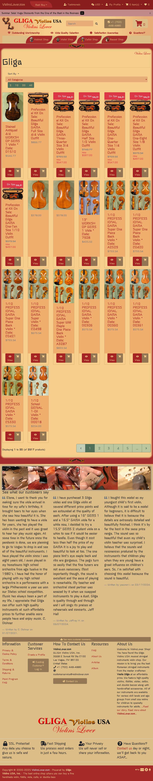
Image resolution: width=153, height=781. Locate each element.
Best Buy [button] (40, 4)
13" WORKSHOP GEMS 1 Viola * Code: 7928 (89, 228)
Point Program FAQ (10, 680)
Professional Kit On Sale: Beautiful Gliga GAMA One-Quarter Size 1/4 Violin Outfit (114, 134)
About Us (96, 656)
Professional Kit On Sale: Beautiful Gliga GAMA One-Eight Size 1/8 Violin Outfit (140, 132)
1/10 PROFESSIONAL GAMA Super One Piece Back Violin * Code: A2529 (114, 231)
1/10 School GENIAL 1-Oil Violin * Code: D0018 (37, 411)
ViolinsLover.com (13, 4)
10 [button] (16, 85)
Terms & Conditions (7, 661)
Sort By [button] (12, 73)
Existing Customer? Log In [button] (38, 665)
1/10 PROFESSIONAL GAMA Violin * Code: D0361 (140, 314)
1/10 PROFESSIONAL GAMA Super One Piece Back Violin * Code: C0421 (12, 320)
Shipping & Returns (8, 671)
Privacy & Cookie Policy (9, 652)
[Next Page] (146, 448)
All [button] (30, 85)
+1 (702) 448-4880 (115, 23)
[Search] (79, 23)
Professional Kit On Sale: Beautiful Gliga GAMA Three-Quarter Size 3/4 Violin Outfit (63, 134)
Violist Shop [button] (64, 39)
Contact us (124, 748)
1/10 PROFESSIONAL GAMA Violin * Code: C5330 (12, 411)
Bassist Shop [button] (114, 39)
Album (94, 668)
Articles (95, 662)
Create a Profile (36, 654)
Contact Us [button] (70, 681)
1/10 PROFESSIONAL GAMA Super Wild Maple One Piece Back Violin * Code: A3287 (63, 326)
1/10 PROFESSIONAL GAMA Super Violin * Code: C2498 (38, 316)
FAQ (93, 650)
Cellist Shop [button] (89, 39)
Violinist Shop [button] (39, 39)
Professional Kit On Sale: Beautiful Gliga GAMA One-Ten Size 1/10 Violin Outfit (12, 221)
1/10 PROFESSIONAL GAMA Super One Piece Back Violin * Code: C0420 (140, 231)
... (137, 448)
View (10, 173)
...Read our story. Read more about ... (132, 709)
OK (82, 13)
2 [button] (10, 85)
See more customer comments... (76, 639)
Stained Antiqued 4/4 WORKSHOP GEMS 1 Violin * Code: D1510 (12, 139)
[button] (97, 4)
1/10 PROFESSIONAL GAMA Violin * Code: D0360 (114, 314)
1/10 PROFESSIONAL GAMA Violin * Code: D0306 (89, 314)
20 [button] (23, 85)
